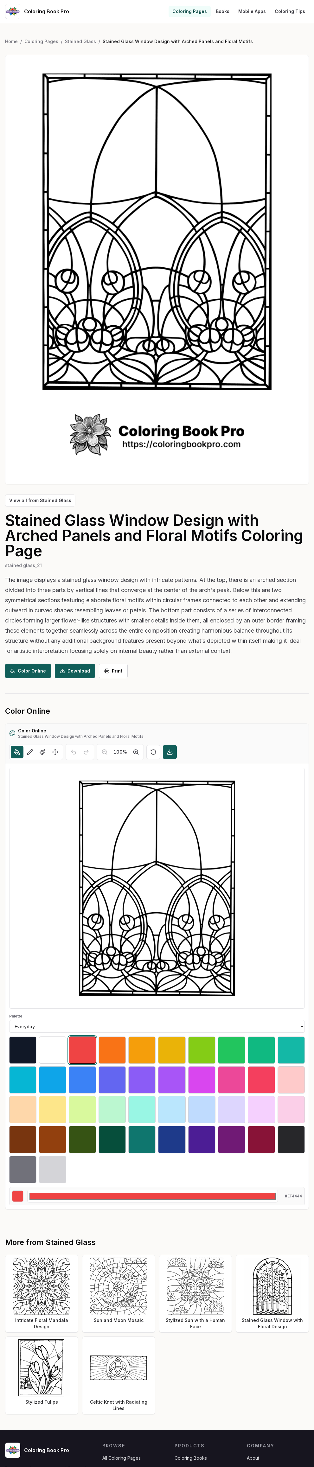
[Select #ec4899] (231, 1080)
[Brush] (42, 752)
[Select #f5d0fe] (261, 1109)
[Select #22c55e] (231, 1050)
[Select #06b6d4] (22, 1080)
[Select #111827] (22, 1050)
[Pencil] (29, 752)
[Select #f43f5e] (261, 1080)
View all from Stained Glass (40, 500)
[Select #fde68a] (52, 1109)
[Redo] (86, 752)
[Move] (55, 752)
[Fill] (17, 752)
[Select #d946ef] (201, 1080)
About (253, 1458)
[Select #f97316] (112, 1050)
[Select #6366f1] (112, 1080)
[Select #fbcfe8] (291, 1109)
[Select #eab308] (171, 1050)
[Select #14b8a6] (291, 1050)
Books (222, 11)
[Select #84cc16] (201, 1050)
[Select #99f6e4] (142, 1109)
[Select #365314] (82, 1139)
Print (113, 670)
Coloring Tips (290, 11)
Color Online (28, 670)
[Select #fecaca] (291, 1080)
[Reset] (153, 752)
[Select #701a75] (231, 1139)
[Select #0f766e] (142, 1139)
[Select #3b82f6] (82, 1080)
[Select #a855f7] (171, 1080)
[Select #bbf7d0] (112, 1109)
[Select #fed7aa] (22, 1109)
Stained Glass (80, 41)
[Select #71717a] (22, 1169)
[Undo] (73, 752)
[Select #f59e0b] (142, 1050)
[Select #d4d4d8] (52, 1169)
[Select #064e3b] (112, 1139)
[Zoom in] (136, 752)
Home (11, 41)
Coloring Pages (189, 11)
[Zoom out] (104, 752)
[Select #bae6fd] (171, 1109)
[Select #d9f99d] (82, 1109)
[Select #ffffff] (52, 1050)
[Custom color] (152, 1196)
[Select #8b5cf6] (142, 1080)
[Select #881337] (261, 1139)
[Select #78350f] (22, 1139)
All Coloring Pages (121, 1458)
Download (75, 670)
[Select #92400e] (52, 1139)
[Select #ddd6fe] (231, 1109)
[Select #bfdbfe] (201, 1109)
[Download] (170, 752)
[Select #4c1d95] (201, 1139)
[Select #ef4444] (82, 1050)
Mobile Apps (252, 11)
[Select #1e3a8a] (171, 1139)
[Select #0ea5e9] (52, 1080)
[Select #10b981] (261, 1050)
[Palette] (157, 1026)
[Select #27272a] (291, 1139)
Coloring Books (191, 1458)
